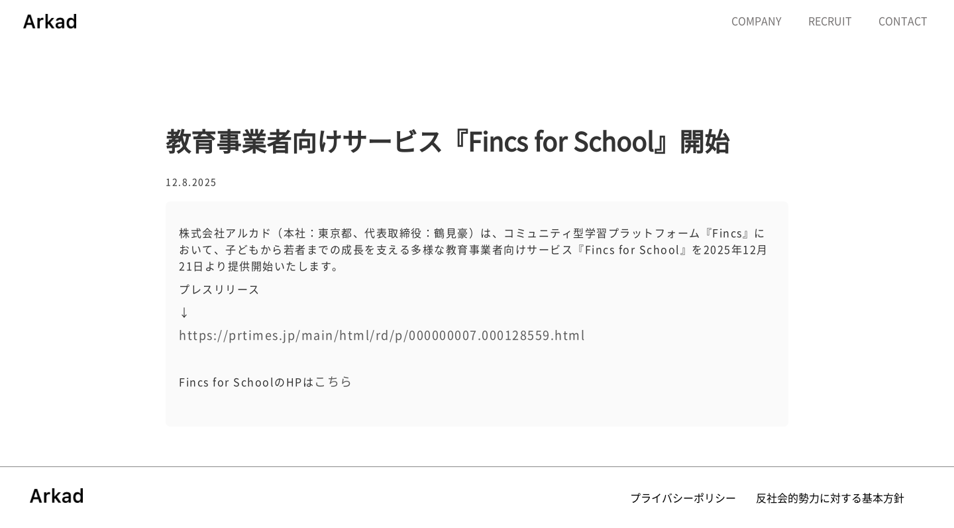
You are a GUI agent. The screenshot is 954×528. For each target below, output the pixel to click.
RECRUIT (830, 20)
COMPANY (756, 20)
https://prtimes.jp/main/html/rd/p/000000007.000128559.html (382, 335)
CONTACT (903, 20)
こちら (333, 381)
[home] (49, 20)
